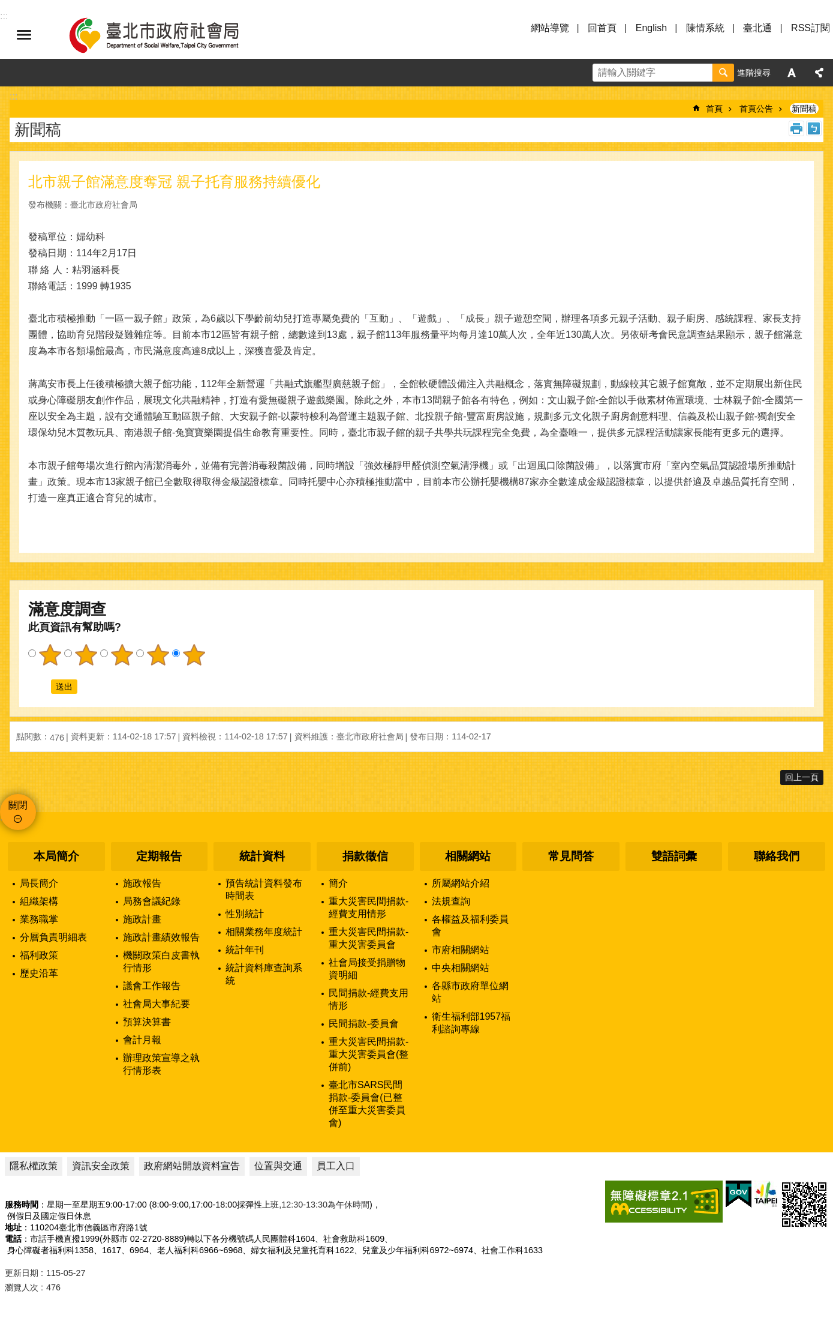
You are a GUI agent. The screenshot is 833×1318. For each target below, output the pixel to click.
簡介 (338, 883)
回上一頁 (802, 777)
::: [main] (13, 96)
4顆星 (157, 654)
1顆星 (49, 654)
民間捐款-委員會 (364, 1024)
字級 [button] (791, 72)
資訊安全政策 (101, 1166)
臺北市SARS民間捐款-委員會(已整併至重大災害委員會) (367, 1104)
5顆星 (193, 654)
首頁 (714, 108)
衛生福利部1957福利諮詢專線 (471, 1022)
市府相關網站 (460, 950)
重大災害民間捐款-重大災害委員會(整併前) (368, 1054)
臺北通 (757, 28)
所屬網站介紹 (460, 883)
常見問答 (571, 856)
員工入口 (336, 1166)
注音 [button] (814, 128)
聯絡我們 (776, 856)
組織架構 (39, 901)
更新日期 (21, 1273)
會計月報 (142, 1040)
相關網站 (468, 856)
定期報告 (159, 856)
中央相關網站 (460, 968)
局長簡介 (39, 883)
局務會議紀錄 (152, 901)
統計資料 (262, 856)
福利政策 (39, 955)
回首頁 (602, 28)
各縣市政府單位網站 (470, 992)
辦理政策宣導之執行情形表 (161, 1064)
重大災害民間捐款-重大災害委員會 (368, 938)
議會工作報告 (152, 986)
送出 (39, 686)
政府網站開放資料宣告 (192, 1166)
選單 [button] (24, 35)
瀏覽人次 (21, 1287)
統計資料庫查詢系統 (263, 974)
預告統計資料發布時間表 (263, 889)
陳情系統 (705, 28)
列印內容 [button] (796, 128)
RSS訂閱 (810, 28)
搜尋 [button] (723, 73)
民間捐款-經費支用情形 (368, 999)
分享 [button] (819, 72)
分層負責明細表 (53, 937)
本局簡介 (56, 856)
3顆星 (121, 654)
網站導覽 (550, 28)
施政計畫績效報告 (161, 937)
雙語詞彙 (674, 856)
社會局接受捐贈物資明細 (367, 968)
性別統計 (244, 914)
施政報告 (142, 883)
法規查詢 (451, 901)
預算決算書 (147, 1022)
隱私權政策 (34, 1166)
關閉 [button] (18, 805)
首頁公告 (756, 108)
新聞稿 (804, 108)
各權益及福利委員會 (470, 925)
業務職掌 (39, 919)
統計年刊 (244, 950)
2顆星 (85, 654)
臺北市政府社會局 (168, 35)
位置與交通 (278, 1166)
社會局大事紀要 (156, 1004)
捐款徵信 (365, 856)
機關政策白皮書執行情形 (161, 961)
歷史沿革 (39, 973)
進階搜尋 (754, 72)
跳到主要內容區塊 (6, 6)
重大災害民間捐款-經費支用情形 (368, 907)
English (651, 28)
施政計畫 (142, 919)
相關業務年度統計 (263, 932)
